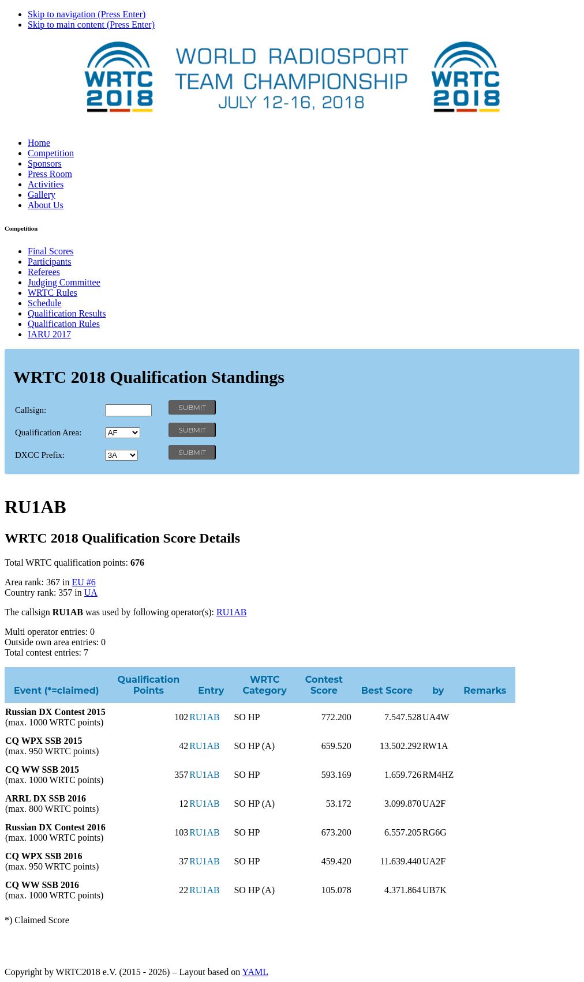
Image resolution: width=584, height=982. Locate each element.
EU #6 (83, 582)
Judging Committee (64, 282)
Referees (44, 272)
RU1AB (231, 612)
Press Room (50, 174)
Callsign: (30, 410)
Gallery (41, 195)
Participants (50, 261)
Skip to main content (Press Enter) (91, 24)
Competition (51, 153)
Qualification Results (67, 313)
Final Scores (51, 251)
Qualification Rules (64, 324)
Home (39, 143)
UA (91, 592)
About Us (45, 205)
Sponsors (45, 163)
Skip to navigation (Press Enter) (86, 14)
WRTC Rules (52, 293)
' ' (122, 432)
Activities (45, 184)
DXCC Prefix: (40, 455)
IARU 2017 (49, 334)
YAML (255, 972)
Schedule (45, 303)
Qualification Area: (48, 432)
